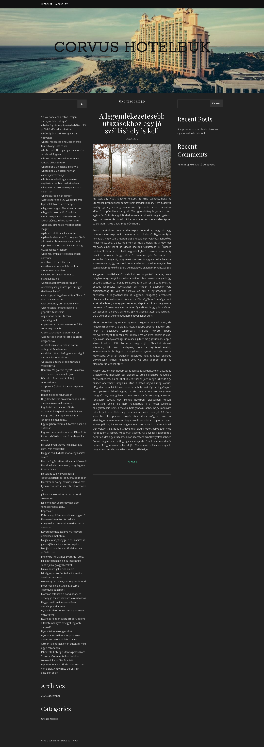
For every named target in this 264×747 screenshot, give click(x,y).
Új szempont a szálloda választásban (62, 664)
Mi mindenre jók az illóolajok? (57, 569)
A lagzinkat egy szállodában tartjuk (61, 208)
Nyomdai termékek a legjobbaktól (60, 635)
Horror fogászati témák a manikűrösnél (64, 461)
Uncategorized (49, 718)
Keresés (216, 103)
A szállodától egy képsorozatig (59, 282)
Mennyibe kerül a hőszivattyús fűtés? (62, 556)
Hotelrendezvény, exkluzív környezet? (63, 482)
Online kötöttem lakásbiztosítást (60, 639)
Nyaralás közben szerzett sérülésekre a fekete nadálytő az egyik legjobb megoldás (63, 623)
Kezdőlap (47, 4)
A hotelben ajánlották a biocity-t (59, 166)
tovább (132, 461)
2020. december (50, 695)
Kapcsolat (61, 4)
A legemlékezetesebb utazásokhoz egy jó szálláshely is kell (132, 123)
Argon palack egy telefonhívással (60, 332)
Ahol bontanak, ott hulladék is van (60, 303)
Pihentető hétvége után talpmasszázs (63, 652)
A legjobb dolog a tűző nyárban (59, 212)
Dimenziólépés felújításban (56, 394)
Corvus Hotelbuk (132, 47)
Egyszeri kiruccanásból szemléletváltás (63, 432)
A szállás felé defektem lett (57, 262)
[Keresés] (82, 104)
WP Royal (73, 740)
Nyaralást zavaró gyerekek (56, 631)
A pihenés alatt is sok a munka (58, 233)
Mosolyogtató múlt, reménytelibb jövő (63, 581)
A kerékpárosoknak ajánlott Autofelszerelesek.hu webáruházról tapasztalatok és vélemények (61, 200)
